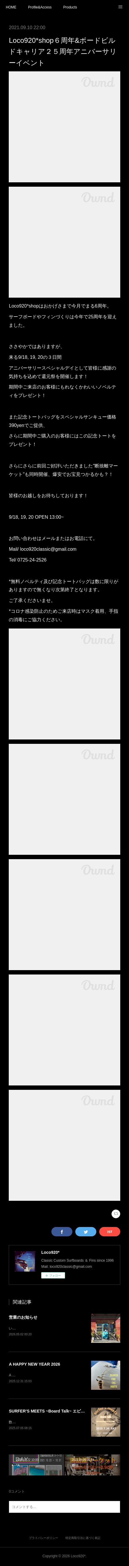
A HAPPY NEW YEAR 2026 (34, 1364)
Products (70, 7)
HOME (11, 7)
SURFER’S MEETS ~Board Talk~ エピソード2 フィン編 (61, 1411)
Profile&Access (40, 7)
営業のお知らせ (23, 1317)
